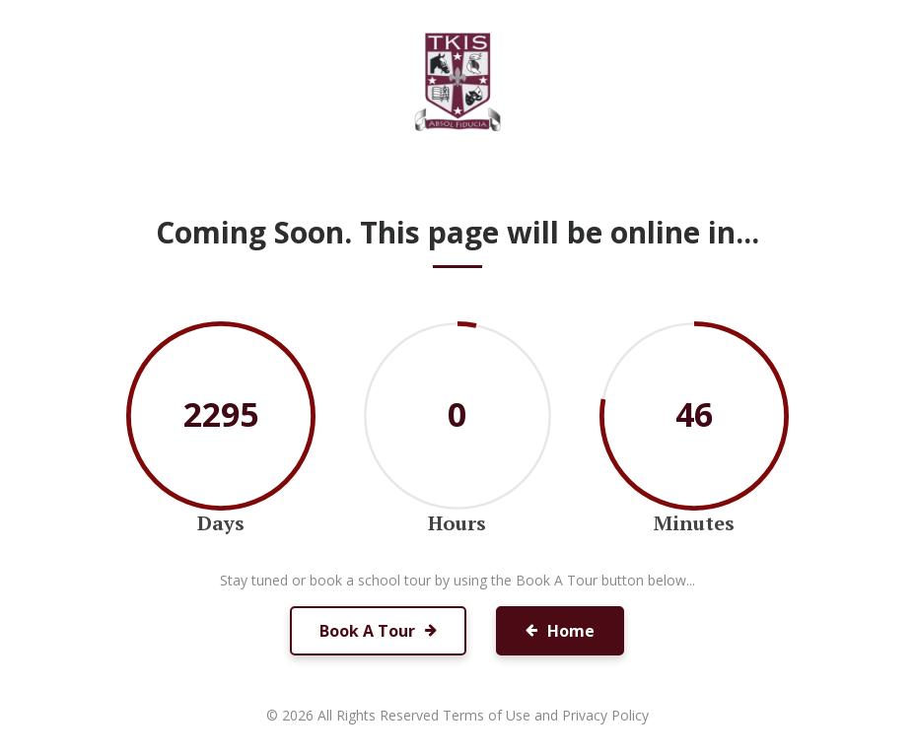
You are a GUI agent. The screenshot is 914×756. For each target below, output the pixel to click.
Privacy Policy (605, 715)
